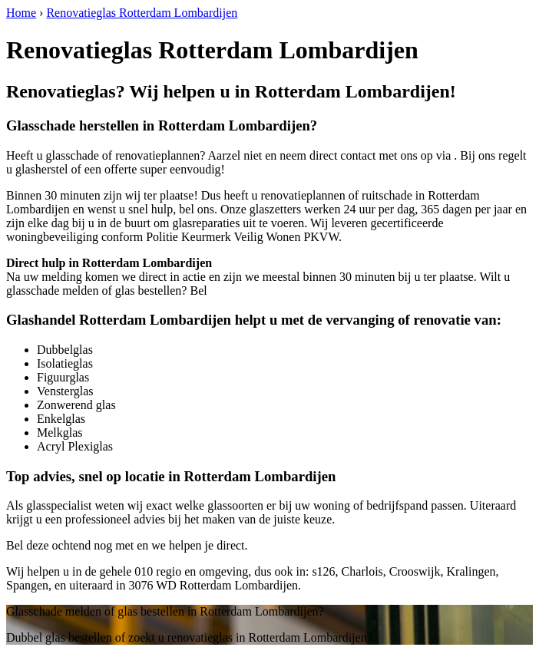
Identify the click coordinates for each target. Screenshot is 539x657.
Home (21, 12)
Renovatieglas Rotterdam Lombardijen (141, 12)
